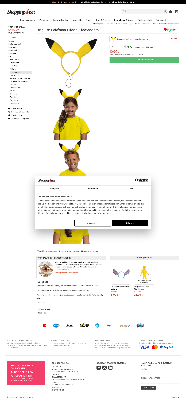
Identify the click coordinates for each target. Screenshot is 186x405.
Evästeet (56, 382)
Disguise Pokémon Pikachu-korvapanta (166, 24)
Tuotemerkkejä (144, 20)
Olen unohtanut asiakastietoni (65, 372)
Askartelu (13, 38)
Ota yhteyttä (58, 375)
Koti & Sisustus (103, 20)
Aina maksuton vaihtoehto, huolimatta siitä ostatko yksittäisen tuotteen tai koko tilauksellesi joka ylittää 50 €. (27, 344)
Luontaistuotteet (61, 20)
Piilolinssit (44, 20)
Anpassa (92, 223)
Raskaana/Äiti (16, 88)
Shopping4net (98, 24)
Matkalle (14, 85)
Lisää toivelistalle (47, 251)
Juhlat (137, 24)
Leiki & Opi (13, 47)
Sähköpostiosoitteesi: (151, 378)
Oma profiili (57, 367)
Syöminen (14, 94)
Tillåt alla (130, 223)
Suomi (175, 397)
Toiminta (14, 100)
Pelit (11, 56)
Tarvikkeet (15, 75)
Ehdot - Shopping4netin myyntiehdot (68, 380)
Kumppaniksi (57, 388)
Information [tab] (93, 188)
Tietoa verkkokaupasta (18, 119)
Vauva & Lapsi (128, 24)
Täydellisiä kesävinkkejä (64, 2)
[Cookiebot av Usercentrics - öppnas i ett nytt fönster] (137, 180)
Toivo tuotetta (15, 115)
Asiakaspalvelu (15, 109)
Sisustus (14, 91)
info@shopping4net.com (21, 381)
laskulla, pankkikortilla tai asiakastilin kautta (159, 344)
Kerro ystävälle (89, 251)
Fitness (89, 20)
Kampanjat (161, 20)
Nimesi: (144, 369)
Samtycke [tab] (54, 188)
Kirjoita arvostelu (69, 251)
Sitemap (30, 397)
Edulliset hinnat (59, 377)
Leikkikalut (13, 50)
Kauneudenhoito (28, 20)
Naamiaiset (146, 24)
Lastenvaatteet (15, 44)
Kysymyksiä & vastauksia (19, 112)
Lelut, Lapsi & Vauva (124, 20)
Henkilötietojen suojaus (63, 385)
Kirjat (11, 41)
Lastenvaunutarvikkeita (19, 82)
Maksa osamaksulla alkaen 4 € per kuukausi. (127, 55)
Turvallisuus (14, 103)
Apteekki (77, 20)
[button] (176, 11)
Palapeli (12, 53)
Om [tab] (131, 188)
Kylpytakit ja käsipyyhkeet (20, 78)
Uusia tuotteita (16, 33)
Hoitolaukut (14, 63)
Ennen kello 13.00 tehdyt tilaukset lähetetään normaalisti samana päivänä (71, 343)
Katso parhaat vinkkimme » (66, 273)
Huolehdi (14, 66)
